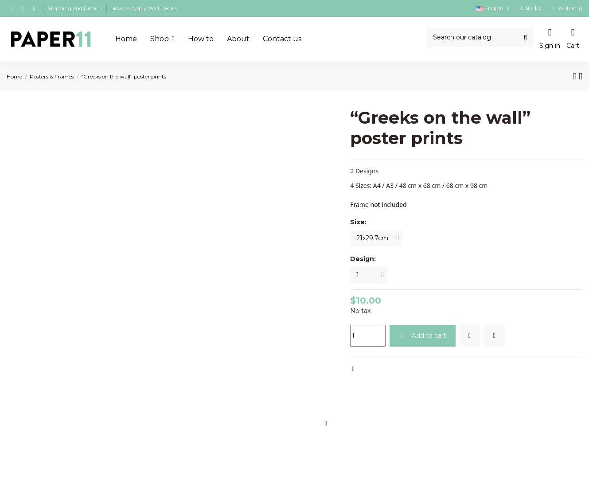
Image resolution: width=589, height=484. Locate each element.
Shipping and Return (75, 8)
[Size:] (376, 238)
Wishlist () (566, 8)
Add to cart (422, 336)
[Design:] (368, 275)
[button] (162, 39)
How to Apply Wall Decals (144, 8)
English (493, 8)
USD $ (530, 8)
